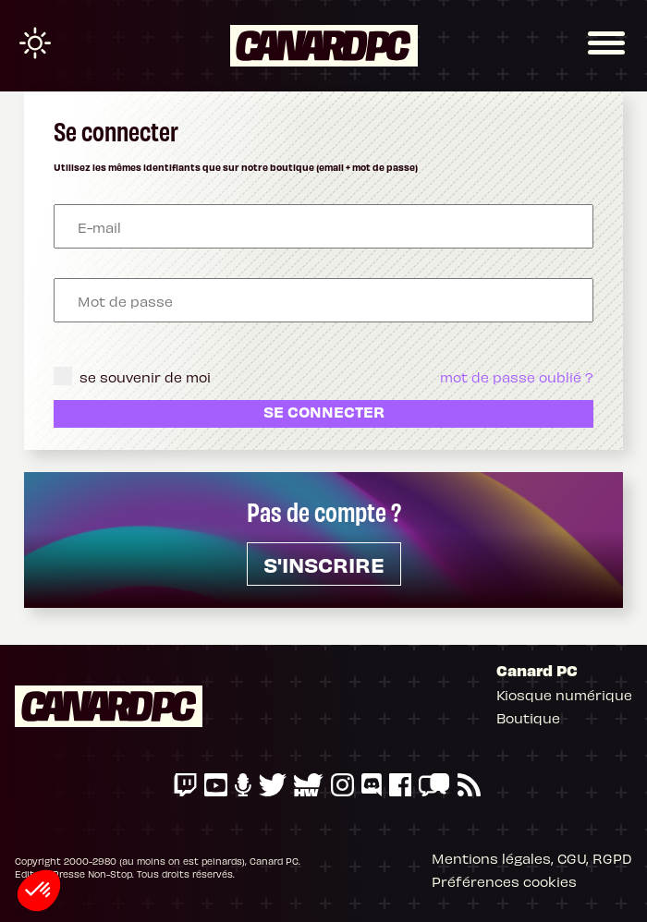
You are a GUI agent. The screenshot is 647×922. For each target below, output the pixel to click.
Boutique (528, 717)
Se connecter (324, 411)
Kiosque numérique (564, 694)
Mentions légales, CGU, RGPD (532, 857)
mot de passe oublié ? (516, 376)
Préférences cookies (504, 880)
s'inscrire (324, 564)
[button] (39, 890)
